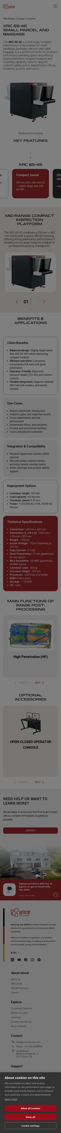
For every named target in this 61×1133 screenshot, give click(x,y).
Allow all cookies (30, 1108)
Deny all (30, 1117)
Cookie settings (30, 1125)
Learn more (11, 1099)
